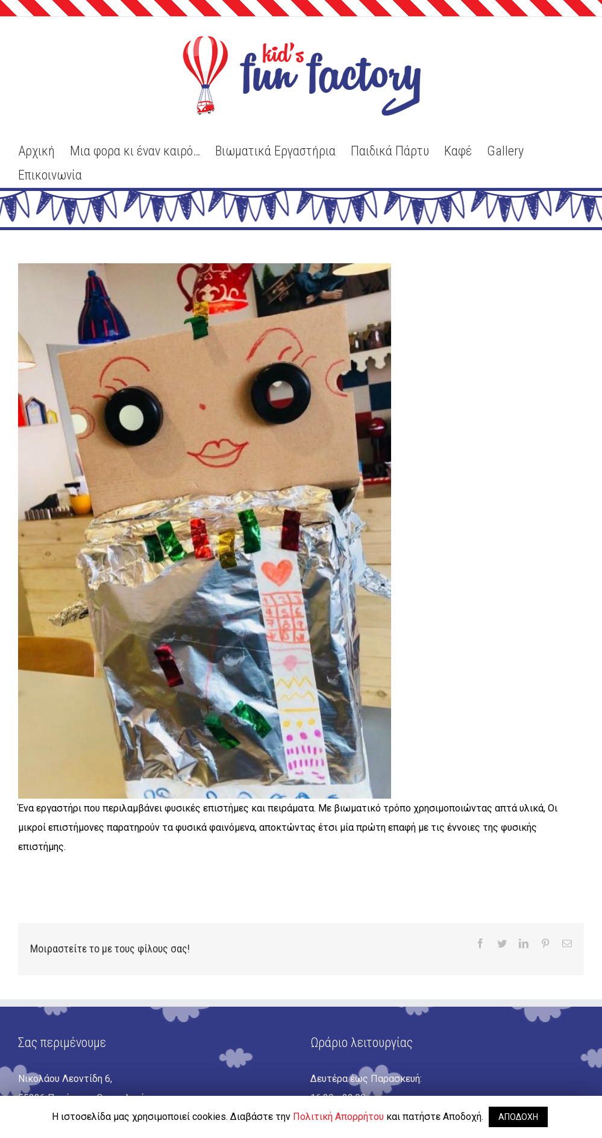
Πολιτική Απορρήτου (338, 1116)
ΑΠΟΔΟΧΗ (518, 1117)
